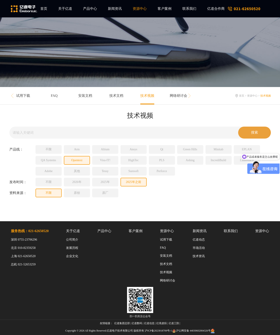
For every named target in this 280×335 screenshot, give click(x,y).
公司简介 (72, 239)
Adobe (48, 171)
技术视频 (147, 95)
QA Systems (48, 160)
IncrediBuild (218, 160)
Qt (161, 149)
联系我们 (189, 8)
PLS (161, 160)
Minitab (218, 149)
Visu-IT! (105, 160)
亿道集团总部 (122, 323)
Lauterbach (247, 160)
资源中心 (140, 8)
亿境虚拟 (161, 323)
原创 (77, 192)
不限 (49, 149)
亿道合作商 (216, 8)
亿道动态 (199, 239)
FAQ (54, 95)
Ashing (190, 160)
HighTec (133, 160)
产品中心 (90, 8)
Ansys (133, 149)
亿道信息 (149, 323)
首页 (43, 8)
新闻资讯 (115, 8)
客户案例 (164, 8)
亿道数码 (137, 323)
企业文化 (72, 256)
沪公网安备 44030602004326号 (193, 330)
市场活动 (199, 248)
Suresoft (133, 171)
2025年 (105, 182)
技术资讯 (199, 256)
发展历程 (72, 248)
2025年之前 (133, 182)
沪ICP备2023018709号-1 (158, 330)
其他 (77, 171)
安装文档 (85, 95)
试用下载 (23, 95)
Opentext (76, 160)
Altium (105, 149)
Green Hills (190, 149)
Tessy (105, 171)
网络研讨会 (178, 95)
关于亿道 (65, 8)
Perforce (162, 171)
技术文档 (116, 95)
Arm (77, 149)
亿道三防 (174, 323)
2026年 (76, 182)
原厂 (105, 192)
